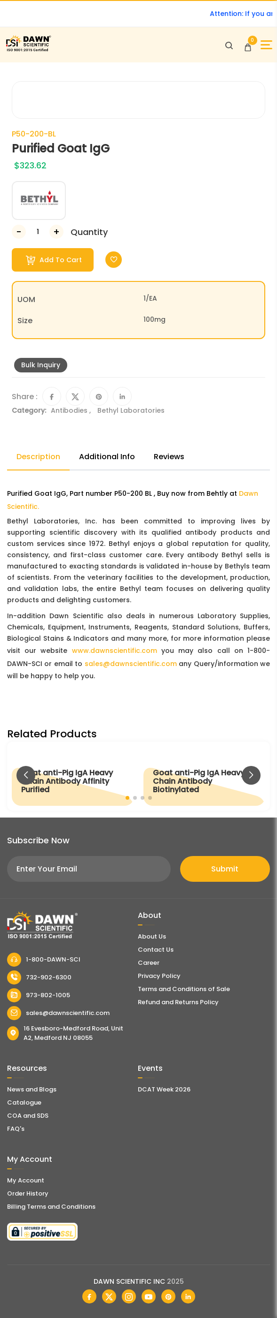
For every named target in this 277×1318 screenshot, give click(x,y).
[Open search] (229, 45)
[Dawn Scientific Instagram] (129, 1296)
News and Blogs (31, 1089)
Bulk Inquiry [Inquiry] (40, 365)
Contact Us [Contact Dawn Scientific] (156, 949)
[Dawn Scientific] (28, 50)
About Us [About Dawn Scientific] (152, 936)
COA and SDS (27, 1115)
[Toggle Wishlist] (113, 259)
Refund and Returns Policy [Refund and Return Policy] (178, 1002)
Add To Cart (54, 260)
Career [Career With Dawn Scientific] (148, 962)
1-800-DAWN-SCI (43, 960)
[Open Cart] (248, 45)
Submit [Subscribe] (224, 869)
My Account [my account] (25, 1180)
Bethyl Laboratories (131, 410)
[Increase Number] (56, 232)
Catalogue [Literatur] (24, 1102)
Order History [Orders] (27, 1193)
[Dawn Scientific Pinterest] (168, 1296)
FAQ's (15, 1128)
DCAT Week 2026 (164, 1089)
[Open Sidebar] (266, 44)
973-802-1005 (38, 995)
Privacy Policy (159, 975)
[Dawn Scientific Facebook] (89, 1296)
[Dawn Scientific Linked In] (188, 1296)
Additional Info (107, 456)
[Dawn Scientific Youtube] (149, 1296)
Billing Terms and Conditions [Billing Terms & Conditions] (51, 1206)
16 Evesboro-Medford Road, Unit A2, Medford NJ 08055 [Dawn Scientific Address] (65, 1033)
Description (38, 456)
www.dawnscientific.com (114, 650)
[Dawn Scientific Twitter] (109, 1296)
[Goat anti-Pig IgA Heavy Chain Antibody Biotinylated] (204, 776)
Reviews (169, 456)
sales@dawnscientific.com (131, 663)
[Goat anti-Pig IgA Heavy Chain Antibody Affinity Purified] (73, 776)
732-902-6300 (39, 977)
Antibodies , (72, 410)
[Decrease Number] (19, 232)
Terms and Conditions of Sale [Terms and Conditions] (184, 989)
